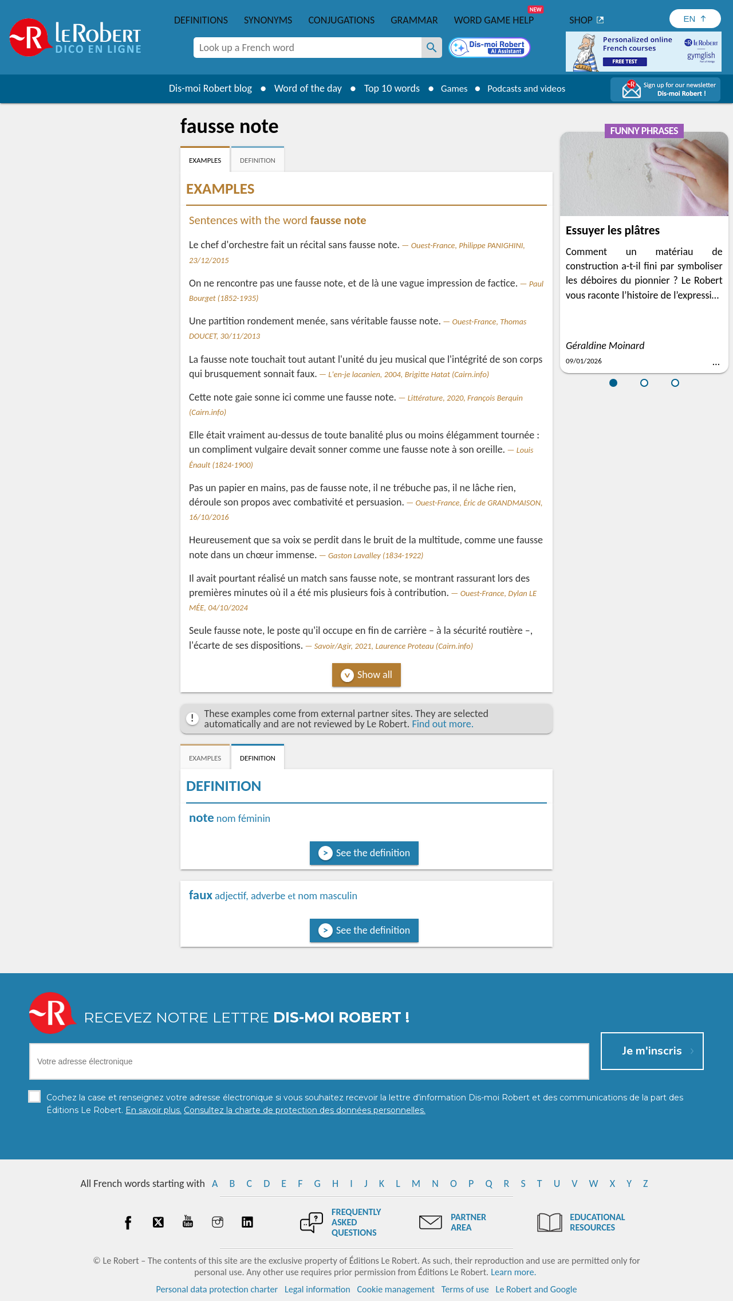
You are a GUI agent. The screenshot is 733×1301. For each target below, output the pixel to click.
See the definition (373, 853)
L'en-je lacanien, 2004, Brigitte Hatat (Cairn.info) (408, 374)
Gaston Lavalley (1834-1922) (375, 555)
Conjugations (341, 20)
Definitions (201, 20)
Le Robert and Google (536, 1289)
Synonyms (268, 20)
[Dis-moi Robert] (491, 48)
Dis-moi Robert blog (203, 88)
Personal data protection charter (217, 1289)
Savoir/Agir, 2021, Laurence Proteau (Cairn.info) (393, 646)
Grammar (414, 20)
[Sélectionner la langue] (695, 18)
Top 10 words (385, 88)
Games (450, 88)
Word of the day (301, 88)
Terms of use (465, 1289)
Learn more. (513, 1272)
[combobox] (307, 47)
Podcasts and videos (529, 88)
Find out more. (443, 724)
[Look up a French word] (431, 47)
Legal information (317, 1289)
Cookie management (396, 1289)
